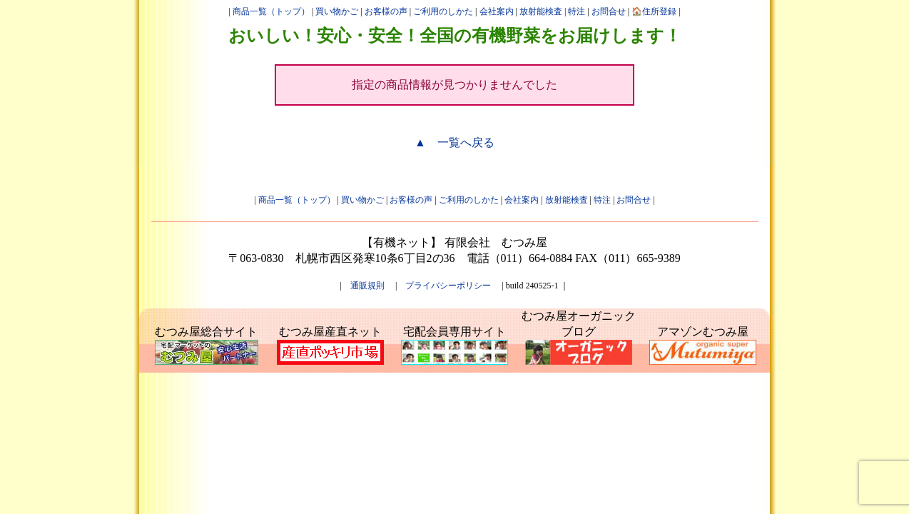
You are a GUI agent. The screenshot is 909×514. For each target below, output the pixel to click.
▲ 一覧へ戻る (454, 142)
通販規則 (367, 286)
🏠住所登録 (653, 11)
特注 (576, 11)
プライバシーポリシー (448, 286)
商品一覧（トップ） (271, 11)
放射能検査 (540, 11)
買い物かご (336, 11)
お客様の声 (386, 11)
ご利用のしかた (443, 11)
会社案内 (496, 11)
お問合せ (608, 11)
